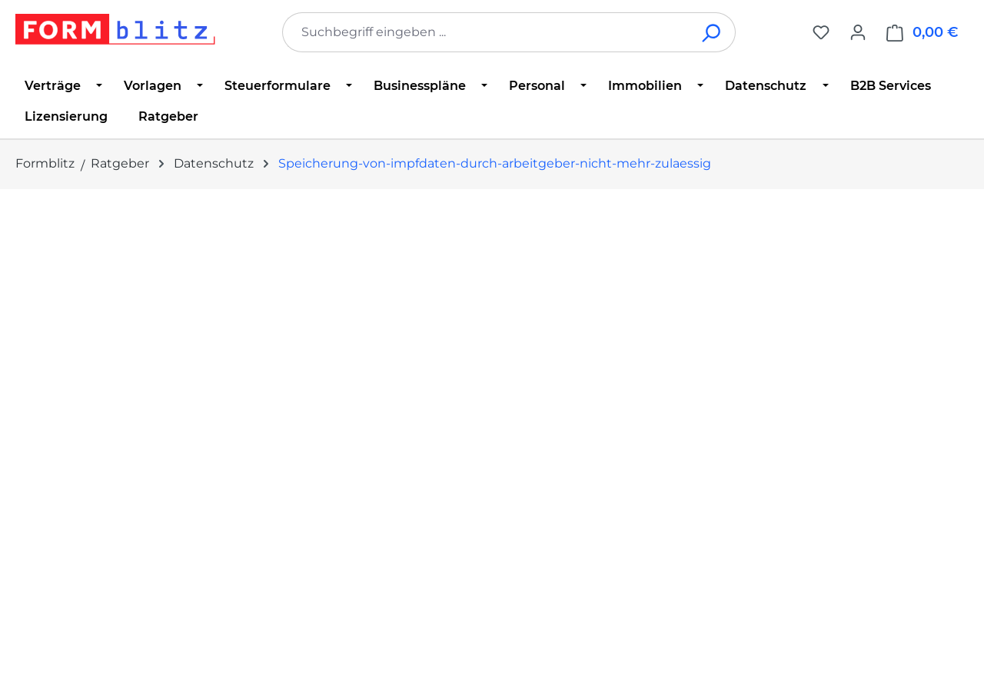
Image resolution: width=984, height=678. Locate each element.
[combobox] (486, 32)
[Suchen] (712, 32)
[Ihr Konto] (857, 32)
